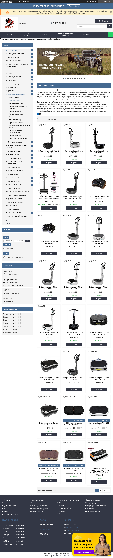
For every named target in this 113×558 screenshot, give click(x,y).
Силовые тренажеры (38, 503)
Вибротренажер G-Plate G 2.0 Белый (73, 288)
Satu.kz (66, 554)
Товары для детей (13, 154)
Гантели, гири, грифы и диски (17, 84)
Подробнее (74, 6)
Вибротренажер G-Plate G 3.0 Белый (99, 242)
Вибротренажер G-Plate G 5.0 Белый (49, 333)
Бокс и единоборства (66, 508)
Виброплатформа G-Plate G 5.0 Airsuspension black (73, 197)
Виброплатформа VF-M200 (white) (99, 424)
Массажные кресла (15, 111)
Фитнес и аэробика (14, 158)
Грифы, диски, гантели (39, 506)
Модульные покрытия (14, 142)
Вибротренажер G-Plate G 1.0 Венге (99, 197)
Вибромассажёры (15, 97)
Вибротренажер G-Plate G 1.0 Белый (49, 242)
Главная (8, 35)
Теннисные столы (13, 151)
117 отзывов (93, 1)
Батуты (9, 73)
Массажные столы (15, 117)
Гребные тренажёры (14, 199)
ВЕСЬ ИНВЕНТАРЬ (14, 178)
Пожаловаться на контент (60, 556)
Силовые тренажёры (14, 61)
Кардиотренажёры (13, 57)
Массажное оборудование (36, 39)
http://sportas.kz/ (11, 280)
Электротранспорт (13, 167)
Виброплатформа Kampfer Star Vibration (49, 378)
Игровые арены (12, 174)
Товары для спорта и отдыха (96, 506)
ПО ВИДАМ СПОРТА (14, 181)
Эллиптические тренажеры (16, 195)
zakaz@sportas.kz (12, 282)
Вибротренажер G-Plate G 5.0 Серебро (99, 288)
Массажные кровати (16, 114)
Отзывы (7, 224)
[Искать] (109, 26)
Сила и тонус (12, 205)
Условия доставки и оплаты (65, 35)
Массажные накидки (16, 103)
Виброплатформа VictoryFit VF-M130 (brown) (49, 469)
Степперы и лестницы (15, 202)
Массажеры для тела (16, 135)
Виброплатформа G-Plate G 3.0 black (73, 378)
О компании (8, 500)
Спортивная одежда (93, 500)
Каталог (6, 503)
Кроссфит (10, 91)
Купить (50, 163)
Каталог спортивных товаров (14, 39)
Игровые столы (12, 87)
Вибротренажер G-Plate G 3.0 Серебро (73, 242)
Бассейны (10, 70)
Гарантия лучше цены (11, 514)
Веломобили (11, 80)
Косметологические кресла (18, 138)
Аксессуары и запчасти (15, 54)
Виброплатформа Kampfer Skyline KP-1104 (74, 333)
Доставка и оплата (10, 506)
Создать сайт (17, 1)
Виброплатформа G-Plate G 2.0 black (48, 152)
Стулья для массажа (16, 123)
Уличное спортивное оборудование (93, 513)
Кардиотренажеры (37, 500)
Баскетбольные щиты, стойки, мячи (68, 501)
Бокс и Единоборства (14, 77)
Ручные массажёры (15, 120)
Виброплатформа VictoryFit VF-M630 (74, 469)
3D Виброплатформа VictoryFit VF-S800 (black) (73, 424)
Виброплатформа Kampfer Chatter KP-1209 (99, 378)
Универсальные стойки (15, 171)
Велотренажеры (13, 209)
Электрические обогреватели (17, 216)
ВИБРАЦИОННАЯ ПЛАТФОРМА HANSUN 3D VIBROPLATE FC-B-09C (99, 470)
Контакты (87, 35)
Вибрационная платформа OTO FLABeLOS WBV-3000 (49, 197)
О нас (44, 35)
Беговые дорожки (13, 188)
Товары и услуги (25, 35)
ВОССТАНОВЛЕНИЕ (14, 185)
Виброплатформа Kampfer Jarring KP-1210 (99, 333)
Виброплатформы (15, 100)
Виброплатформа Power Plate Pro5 (74, 152)
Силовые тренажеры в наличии (18, 191)
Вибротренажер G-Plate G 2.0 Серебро (49, 288)
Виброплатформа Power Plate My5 (99, 152)
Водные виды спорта (14, 212)
